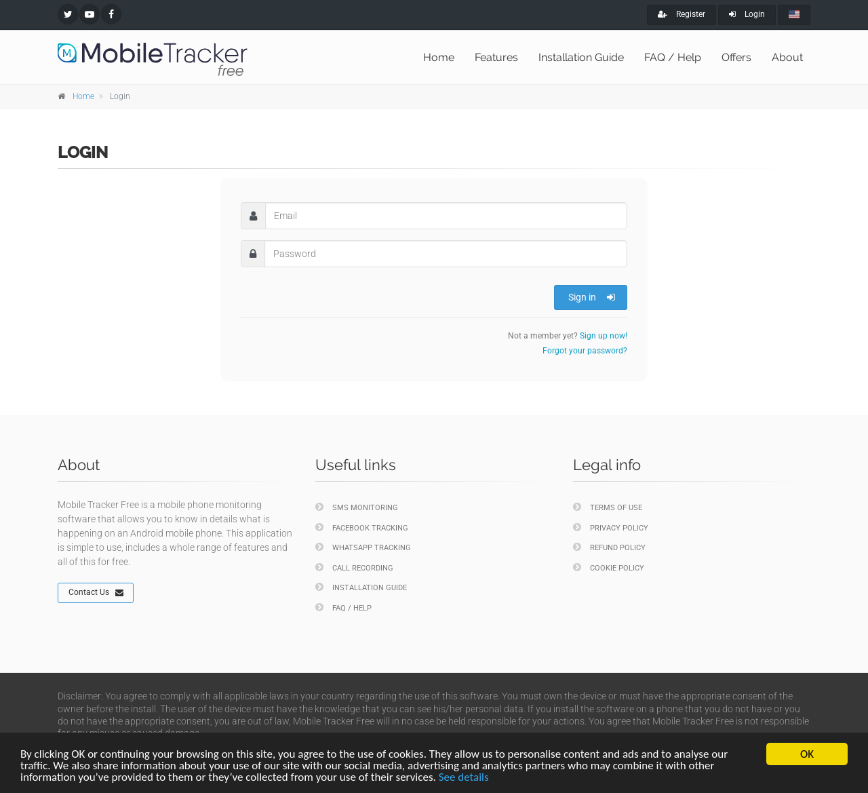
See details (464, 777)
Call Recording (354, 567)
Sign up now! (603, 336)
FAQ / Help (672, 57)
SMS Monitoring (356, 507)
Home (438, 57)
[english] (794, 15)
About (787, 57)
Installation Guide (581, 57)
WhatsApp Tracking (363, 547)
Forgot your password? (584, 350)
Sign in (591, 297)
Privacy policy (610, 527)
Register (681, 14)
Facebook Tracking (361, 527)
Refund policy (609, 547)
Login (747, 14)
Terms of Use (607, 507)
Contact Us (95, 592)
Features (496, 57)
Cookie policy (608, 567)
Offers (736, 57)
